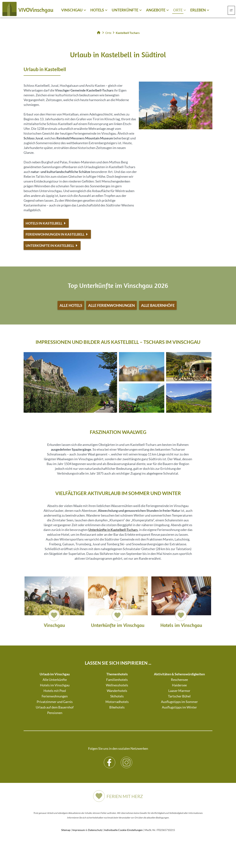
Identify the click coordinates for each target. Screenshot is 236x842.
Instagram (126, 760)
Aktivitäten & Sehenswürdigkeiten (179, 674)
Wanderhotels (117, 691)
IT (231, 10)
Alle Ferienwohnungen (111, 305)
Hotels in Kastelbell (44, 223)
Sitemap (65, 830)
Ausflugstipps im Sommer (179, 702)
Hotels (97, 10)
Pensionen (54, 713)
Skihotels (117, 696)
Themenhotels (117, 674)
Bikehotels (117, 707)
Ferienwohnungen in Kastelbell (55, 234)
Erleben (198, 10)
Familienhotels (117, 680)
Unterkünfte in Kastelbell (50, 245)
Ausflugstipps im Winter (179, 707)
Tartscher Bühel (179, 696)
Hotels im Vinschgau (55, 685)
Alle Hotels (71, 305)
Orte (178, 10)
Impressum (78, 830)
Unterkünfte (125, 10)
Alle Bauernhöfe (158, 305)
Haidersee (179, 685)
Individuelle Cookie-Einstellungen (123, 830)
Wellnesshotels (117, 685)
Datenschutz (95, 830)
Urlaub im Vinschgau (55, 674)
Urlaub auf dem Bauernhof (55, 707)
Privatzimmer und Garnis (55, 702)
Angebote (155, 10)
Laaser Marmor (179, 691)
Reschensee (179, 680)
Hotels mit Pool (55, 691)
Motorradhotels (117, 702)
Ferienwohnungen (55, 696)
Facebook (109, 760)
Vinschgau (72, 10)
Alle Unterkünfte (55, 680)
